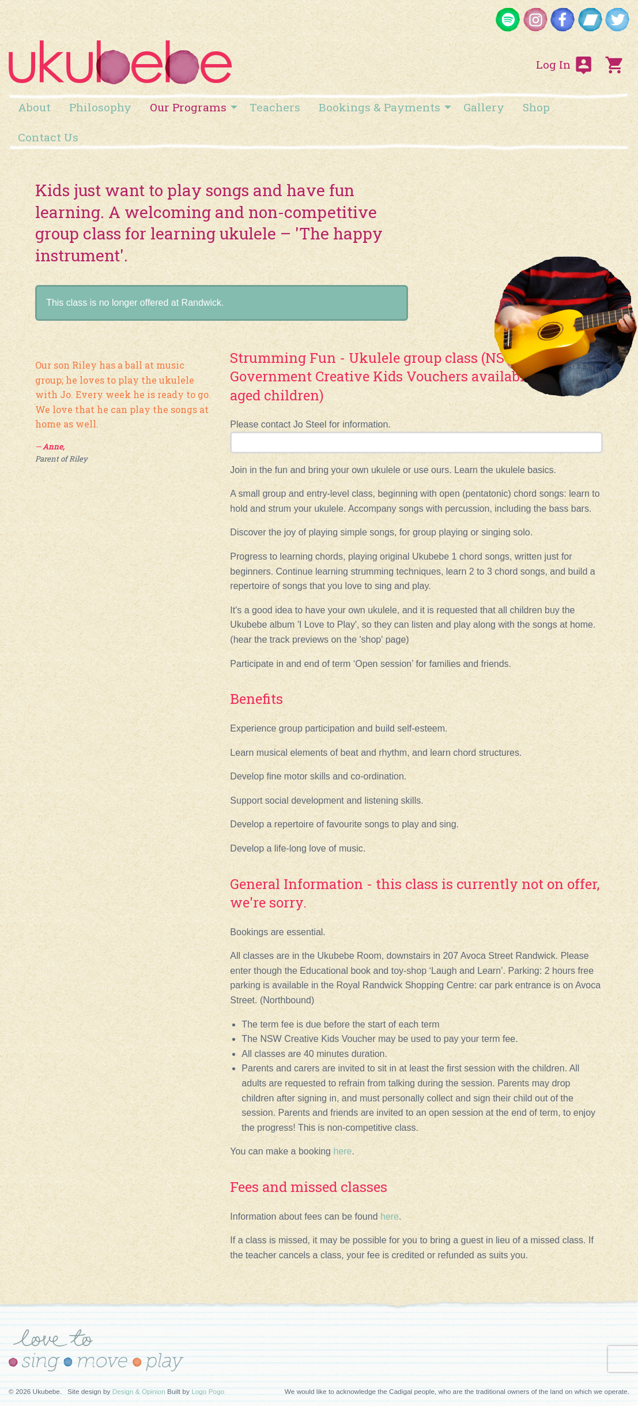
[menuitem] (34, 107)
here (389, 1216)
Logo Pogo (207, 1392)
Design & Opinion (138, 1392)
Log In (565, 65)
